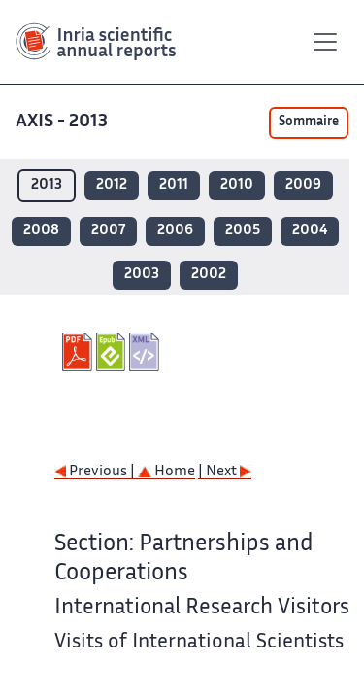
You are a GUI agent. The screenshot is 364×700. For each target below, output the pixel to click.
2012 (111, 185)
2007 (108, 231)
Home (166, 472)
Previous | (96, 472)
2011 (173, 185)
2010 (236, 185)
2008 (41, 231)
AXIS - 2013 (64, 122)
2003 (141, 274)
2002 (208, 274)
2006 (175, 231)
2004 (309, 231)
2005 (242, 231)
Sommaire (309, 122)
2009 (303, 185)
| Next (224, 472)
